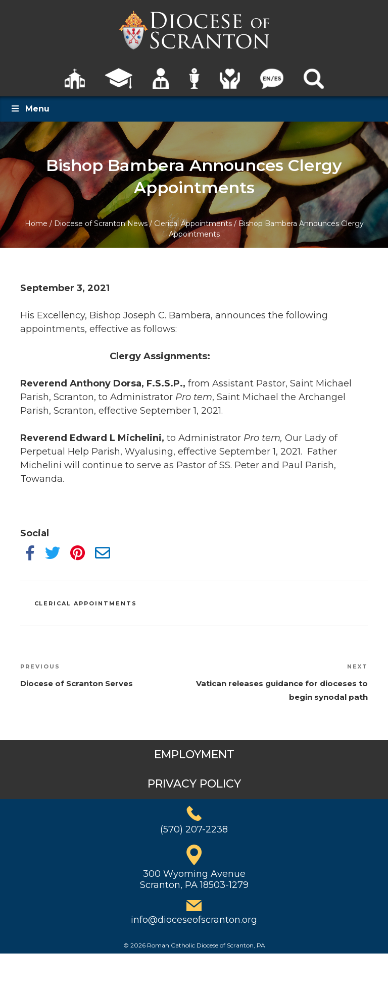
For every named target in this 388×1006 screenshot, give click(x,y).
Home (36, 223)
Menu (30, 109)
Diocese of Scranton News (101, 223)
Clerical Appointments (193, 223)
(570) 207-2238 (194, 829)
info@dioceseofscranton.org (194, 919)
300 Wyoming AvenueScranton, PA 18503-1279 (194, 879)
